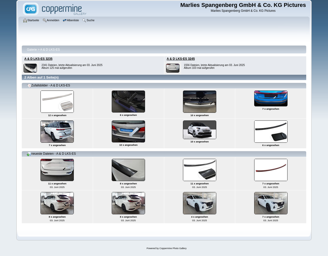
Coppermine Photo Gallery (173, 248)
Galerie (32, 49)
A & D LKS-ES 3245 (181, 59)
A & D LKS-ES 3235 (38, 59)
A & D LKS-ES (50, 49)
